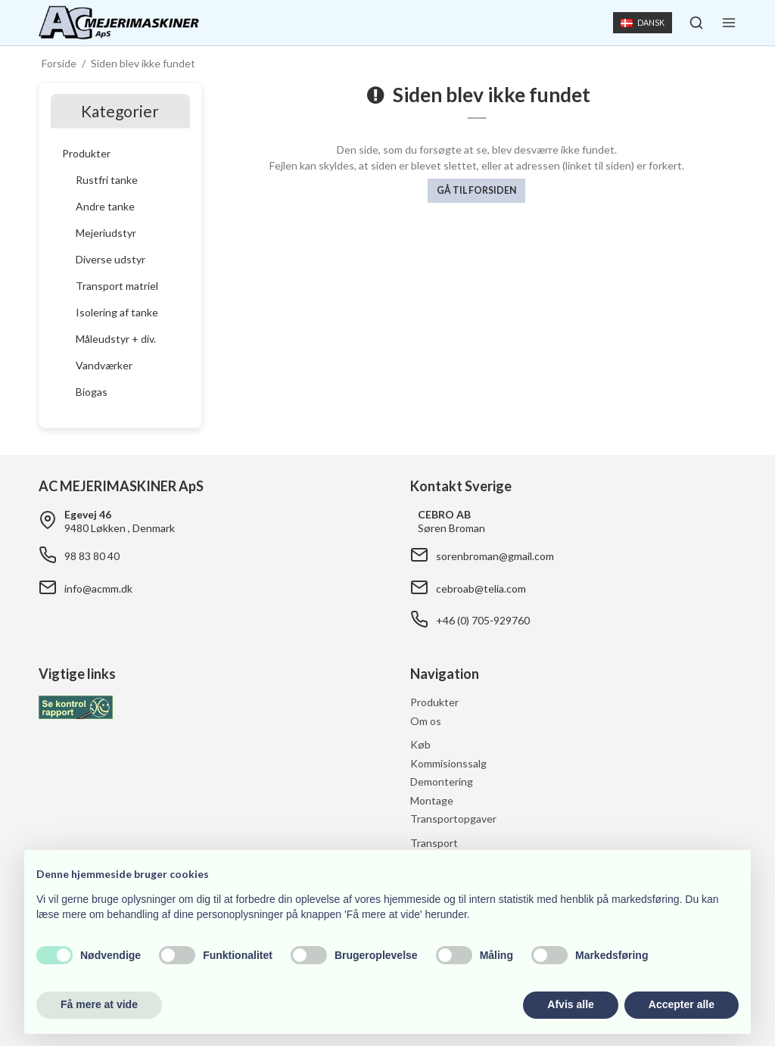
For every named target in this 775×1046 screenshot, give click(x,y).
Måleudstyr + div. (116, 338)
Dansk (642, 22)
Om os (425, 720)
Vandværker (104, 365)
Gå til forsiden (476, 190)
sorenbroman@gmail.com (495, 555)
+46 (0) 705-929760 (483, 620)
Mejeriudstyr (106, 232)
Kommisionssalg (448, 763)
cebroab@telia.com (481, 588)
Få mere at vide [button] (99, 1004)
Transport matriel (117, 285)
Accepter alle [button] (681, 1004)
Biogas (91, 391)
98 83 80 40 (92, 555)
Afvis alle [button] (570, 1004)
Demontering (441, 781)
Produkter (86, 153)
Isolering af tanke (117, 312)
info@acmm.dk (98, 588)
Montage (431, 800)
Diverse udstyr (110, 259)
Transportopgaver (453, 818)
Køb (420, 744)
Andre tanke (105, 206)
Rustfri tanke (107, 179)
